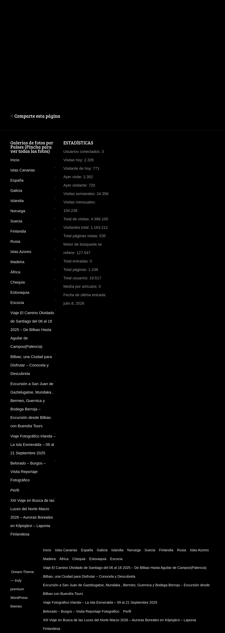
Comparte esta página (37, 116)
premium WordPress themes (19, 597)
